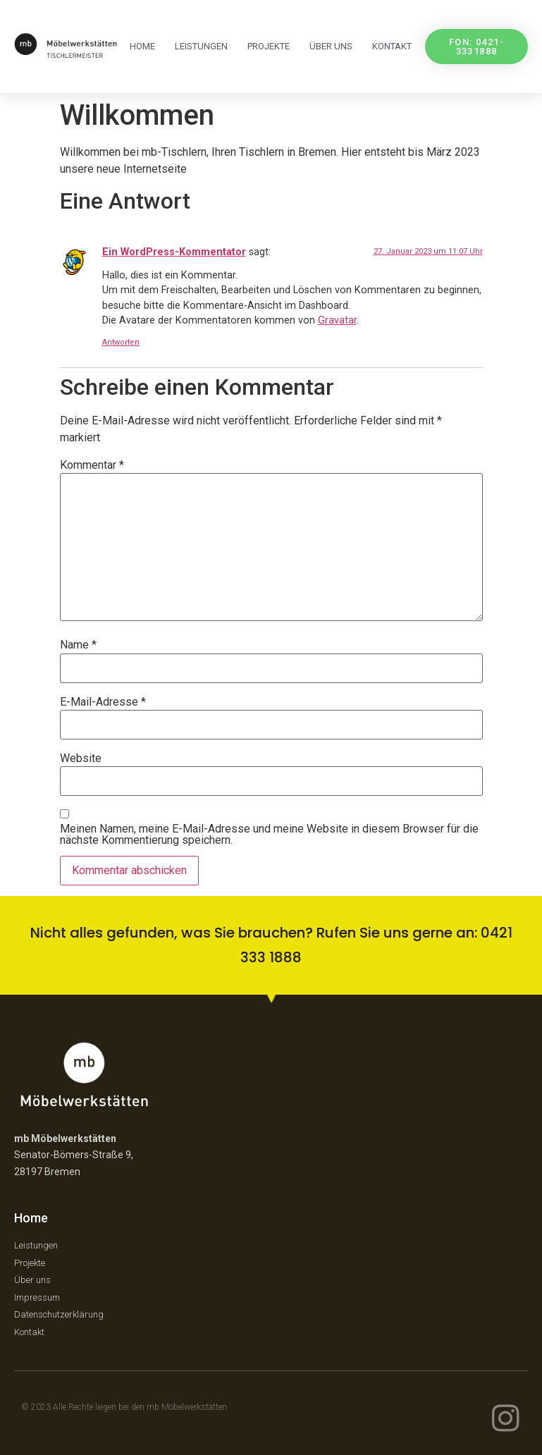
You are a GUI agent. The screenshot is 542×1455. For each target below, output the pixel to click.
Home (142, 46)
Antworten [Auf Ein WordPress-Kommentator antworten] (121, 342)
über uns (330, 46)
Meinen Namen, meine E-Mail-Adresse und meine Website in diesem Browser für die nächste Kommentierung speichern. (269, 834)
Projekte (268, 46)
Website (80, 758)
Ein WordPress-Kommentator (174, 252)
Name (78, 645)
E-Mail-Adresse (103, 702)
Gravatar (337, 320)
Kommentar (92, 465)
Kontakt (392, 46)
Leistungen (201, 46)
